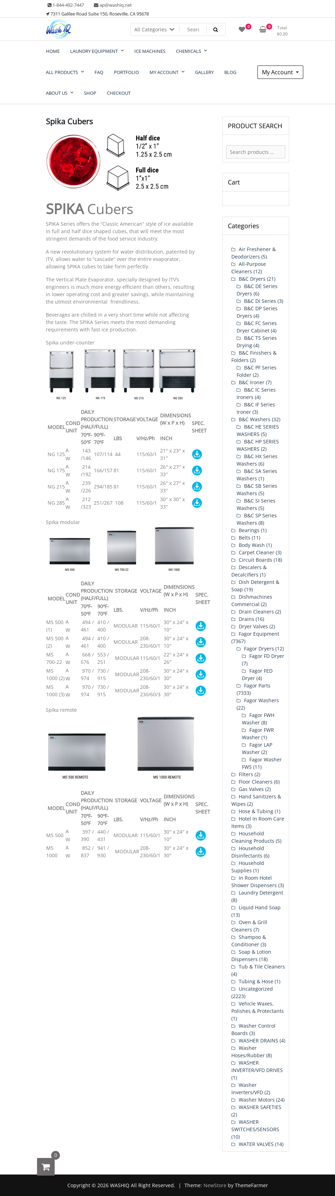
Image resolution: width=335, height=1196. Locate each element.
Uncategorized (256, 988)
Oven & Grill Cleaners (249, 926)
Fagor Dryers (259, 648)
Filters (246, 774)
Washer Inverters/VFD (247, 1089)
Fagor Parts (257, 685)
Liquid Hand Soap (260, 907)
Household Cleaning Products (252, 837)
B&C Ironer (251, 382)
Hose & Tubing (256, 811)
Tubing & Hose (256, 981)
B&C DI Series (260, 301)
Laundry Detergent (261, 892)
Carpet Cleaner (256, 552)
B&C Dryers (252, 278)
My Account (278, 72)
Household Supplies (247, 867)
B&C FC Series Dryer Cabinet (257, 327)
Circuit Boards (255, 559)
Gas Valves (251, 789)
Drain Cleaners (256, 611)
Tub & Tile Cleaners (262, 966)
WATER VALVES (256, 1144)
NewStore (214, 1185)
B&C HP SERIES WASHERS (258, 445)
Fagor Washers (261, 700)
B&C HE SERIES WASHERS (258, 430)
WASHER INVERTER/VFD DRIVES (257, 1066)
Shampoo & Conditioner (248, 941)
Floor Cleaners (256, 781)
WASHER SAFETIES (260, 1107)
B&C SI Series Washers (256, 504)
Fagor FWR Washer (258, 734)
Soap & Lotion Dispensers (251, 955)
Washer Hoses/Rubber (248, 1052)
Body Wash (252, 545)
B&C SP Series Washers (257, 519)
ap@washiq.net (113, 5)
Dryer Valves (253, 626)
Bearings (249, 530)
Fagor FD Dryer (266, 656)
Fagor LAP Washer (257, 748)
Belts (244, 537)
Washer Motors (257, 1099)
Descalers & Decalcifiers (249, 571)
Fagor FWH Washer (258, 719)
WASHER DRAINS (258, 1040)
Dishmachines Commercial (251, 600)
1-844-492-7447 (66, 5)
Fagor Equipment (259, 633)
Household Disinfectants (247, 852)
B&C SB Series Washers (257, 489)
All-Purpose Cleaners (248, 268)
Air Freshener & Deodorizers (253, 253)
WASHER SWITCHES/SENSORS (255, 1126)
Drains (246, 619)
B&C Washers (254, 419)
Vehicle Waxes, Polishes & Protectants (257, 1007)
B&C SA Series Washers (257, 475)
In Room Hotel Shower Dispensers (254, 881)
